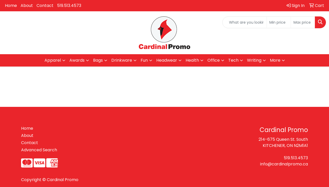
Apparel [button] (52, 60)
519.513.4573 (69, 5)
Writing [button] (254, 60)
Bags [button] (98, 60)
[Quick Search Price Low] (279, 22)
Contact (44, 5)
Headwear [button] (166, 60)
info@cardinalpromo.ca (284, 164)
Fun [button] (144, 60)
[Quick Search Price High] (303, 22)
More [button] (275, 60)
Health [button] (192, 60)
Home (11, 5)
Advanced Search (39, 150)
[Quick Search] (244, 22)
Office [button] (213, 60)
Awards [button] (77, 60)
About (27, 5)
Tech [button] (233, 60)
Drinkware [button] (121, 60)
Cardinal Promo (62, 180)
